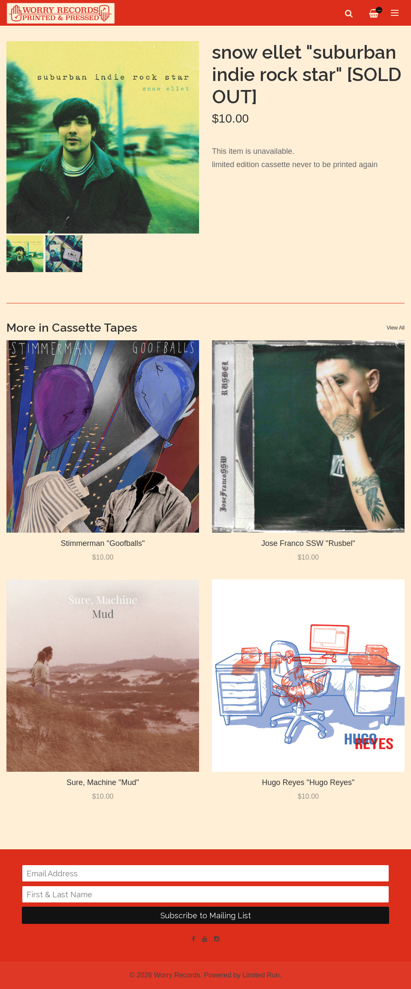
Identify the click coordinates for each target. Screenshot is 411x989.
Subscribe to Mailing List (205, 915)
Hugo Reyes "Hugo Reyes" (308, 782)
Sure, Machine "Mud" (102, 782)
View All (396, 328)
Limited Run (260, 975)
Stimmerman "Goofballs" (103, 543)
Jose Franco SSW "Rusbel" (308, 543)
